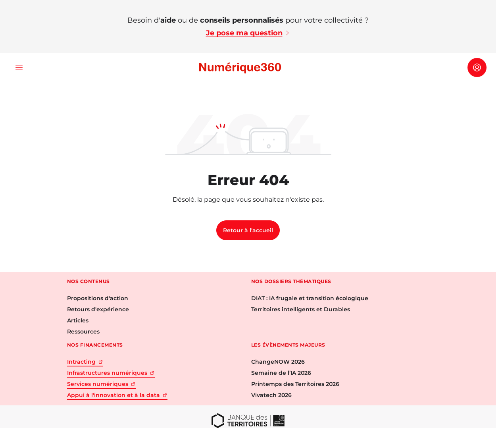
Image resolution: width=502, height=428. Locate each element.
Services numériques (101, 384)
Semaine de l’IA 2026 (281, 372)
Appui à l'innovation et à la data (117, 395)
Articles (77, 320)
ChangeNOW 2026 (278, 361)
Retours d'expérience (98, 309)
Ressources (83, 331)
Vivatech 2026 (271, 395)
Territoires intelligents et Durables (300, 309)
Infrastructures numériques (111, 372)
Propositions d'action (97, 298)
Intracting (85, 361)
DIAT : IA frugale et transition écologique (309, 298)
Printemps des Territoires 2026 (295, 384)
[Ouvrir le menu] (19, 67)
